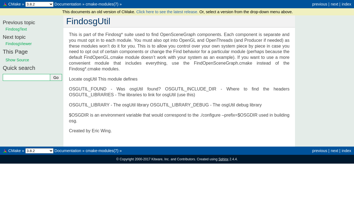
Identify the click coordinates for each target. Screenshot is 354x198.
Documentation (68, 4)
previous (319, 4)
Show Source (17, 60)
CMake (14, 4)
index (346, 4)
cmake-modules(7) (101, 4)
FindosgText (16, 29)
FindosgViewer (19, 44)
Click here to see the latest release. (167, 12)
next (334, 4)
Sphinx (223, 159)
